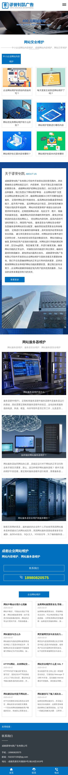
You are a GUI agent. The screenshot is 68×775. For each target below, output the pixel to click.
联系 (34, 770)
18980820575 (34, 577)
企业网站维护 (34, 594)
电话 (56, 770)
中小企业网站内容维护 (11, 59)
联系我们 (34, 568)
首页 (11, 770)
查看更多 (14, 279)
